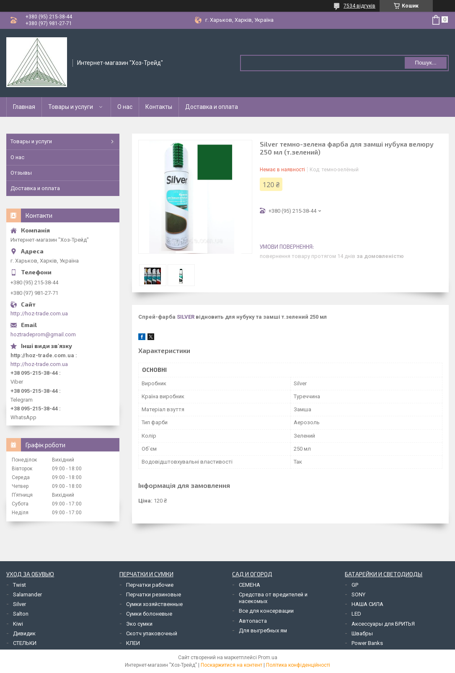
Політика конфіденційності (298, 665)
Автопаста (253, 621)
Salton (20, 614)
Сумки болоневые (149, 614)
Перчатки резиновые (153, 594)
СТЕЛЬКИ (24, 643)
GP (355, 585)
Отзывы (21, 173)
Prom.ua (267, 657)
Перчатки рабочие (149, 585)
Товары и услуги (70, 106)
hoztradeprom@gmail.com (43, 334)
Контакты (158, 106)
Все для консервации (266, 611)
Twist (19, 585)
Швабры (362, 633)
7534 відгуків (359, 6)
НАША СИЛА (367, 604)
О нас (124, 106)
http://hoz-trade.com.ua (39, 313)
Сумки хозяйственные (154, 604)
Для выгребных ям (263, 630)
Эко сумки (139, 624)
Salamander (27, 594)
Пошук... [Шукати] (425, 62)
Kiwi (18, 624)
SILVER (185, 317)
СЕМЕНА (249, 585)
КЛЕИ (133, 643)
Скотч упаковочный (151, 633)
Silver (19, 604)
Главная (24, 106)
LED (356, 614)
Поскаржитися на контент (231, 665)
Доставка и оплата (211, 106)
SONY (358, 594)
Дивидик (24, 633)
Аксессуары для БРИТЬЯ (383, 624)
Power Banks (367, 643)
